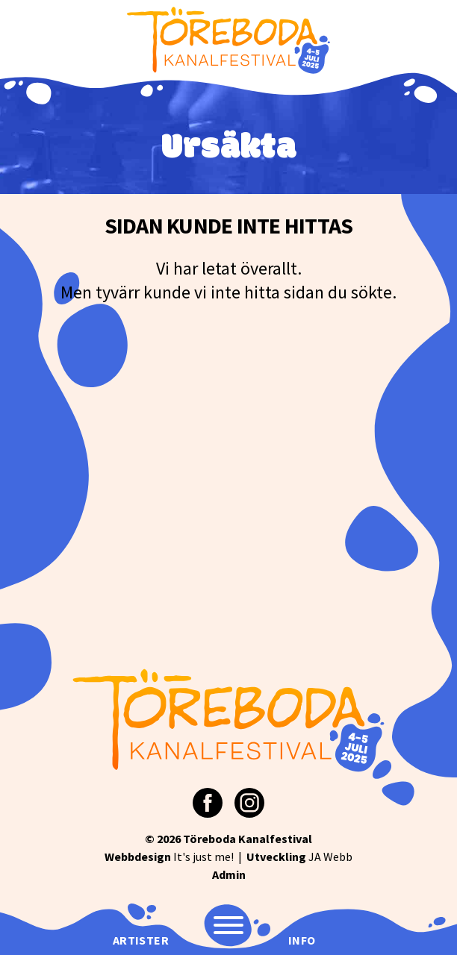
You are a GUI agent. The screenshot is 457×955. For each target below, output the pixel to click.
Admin (229, 874)
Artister (141, 940)
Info (302, 940)
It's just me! (169, 856)
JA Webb (299, 856)
